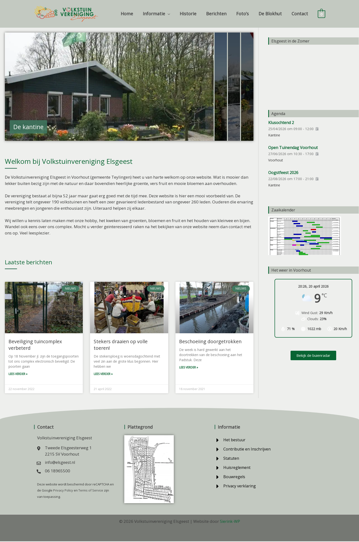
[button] (172, 14)
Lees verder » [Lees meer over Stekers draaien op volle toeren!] (103, 368)
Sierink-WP (229, 522)
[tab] (109, 87)
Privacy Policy (62, 491)
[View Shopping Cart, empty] (321, 14)
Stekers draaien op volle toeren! (129, 341)
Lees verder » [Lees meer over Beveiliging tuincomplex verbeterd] (17, 374)
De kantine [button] (28, 127)
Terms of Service (90, 491)
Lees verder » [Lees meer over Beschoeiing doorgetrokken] (188, 368)
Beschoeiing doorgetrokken (209, 341)
